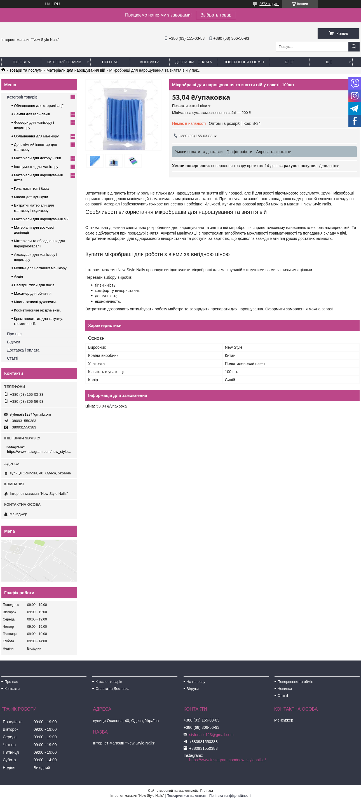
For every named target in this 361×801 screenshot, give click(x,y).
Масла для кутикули (31, 197)
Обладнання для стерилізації (38, 106)
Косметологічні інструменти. (37, 310)
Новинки (285, 689)
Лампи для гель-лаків (32, 114)
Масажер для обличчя (32, 293)
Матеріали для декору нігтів (37, 158)
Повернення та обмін (295, 682)
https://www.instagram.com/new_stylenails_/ (40, 451)
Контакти (149, 62)
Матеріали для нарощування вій (75, 70)
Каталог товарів (108, 682)
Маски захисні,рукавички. (35, 302)
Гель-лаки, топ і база (31, 188)
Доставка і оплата (193, 62)
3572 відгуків (269, 4)
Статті (12, 358)
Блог (289, 62)
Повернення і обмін (244, 62)
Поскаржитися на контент (187, 796)
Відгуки (13, 342)
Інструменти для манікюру (36, 167)
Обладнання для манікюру (36, 136)
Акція (18, 276)
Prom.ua (206, 791)
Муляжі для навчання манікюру (40, 268)
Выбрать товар (215, 15)
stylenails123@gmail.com (30, 414)
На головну (196, 682)
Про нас (110, 62)
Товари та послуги (25, 70)
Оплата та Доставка (112, 689)
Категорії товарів (64, 62)
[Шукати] (354, 46)
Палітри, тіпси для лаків (34, 285)
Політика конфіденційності (230, 796)
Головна (21, 62)
